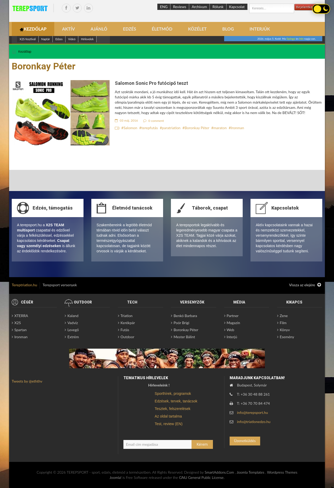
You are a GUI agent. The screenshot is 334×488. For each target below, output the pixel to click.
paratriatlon (171, 128)
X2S (17, 322)
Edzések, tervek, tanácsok (176, 401)
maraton (220, 128)
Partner (233, 315)
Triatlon (127, 315)
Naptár (45, 39)
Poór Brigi (181, 322)
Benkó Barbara (185, 315)
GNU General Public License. (201, 477)
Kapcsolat (237, 6)
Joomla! (116, 477)
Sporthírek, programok (173, 393)
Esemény (287, 337)
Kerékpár (128, 322)
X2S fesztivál (28, 39)
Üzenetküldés (244, 440)
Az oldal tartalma (168, 416)
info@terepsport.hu (252, 412)
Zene (284, 315)
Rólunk (217, 6)
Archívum (199, 6)
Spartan (20, 330)
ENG (164, 6)
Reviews (179, 6)
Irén (301, 38)
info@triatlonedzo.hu (253, 421)
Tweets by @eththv (27, 381)
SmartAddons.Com (219, 472)
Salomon (130, 128)
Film (283, 322)
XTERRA (21, 315)
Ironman (237, 128)
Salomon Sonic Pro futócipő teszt (151, 83)
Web (230, 330)
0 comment (153, 121)
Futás (125, 330)
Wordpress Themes (282, 472)
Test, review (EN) (169, 424)
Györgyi (291, 38)
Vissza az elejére (305, 285)
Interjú (232, 337)
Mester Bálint (184, 337)
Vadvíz (72, 322)
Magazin (233, 322)
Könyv (285, 330)
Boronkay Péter (196, 128)
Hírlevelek (87, 39)
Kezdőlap (24, 51)
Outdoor (127, 337)
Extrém (73, 337)
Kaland (72, 315)
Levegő (73, 330)
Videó (71, 39)
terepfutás (149, 128)
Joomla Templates (250, 472)
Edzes (59, 39)
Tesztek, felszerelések (172, 409)
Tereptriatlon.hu (24, 285)
